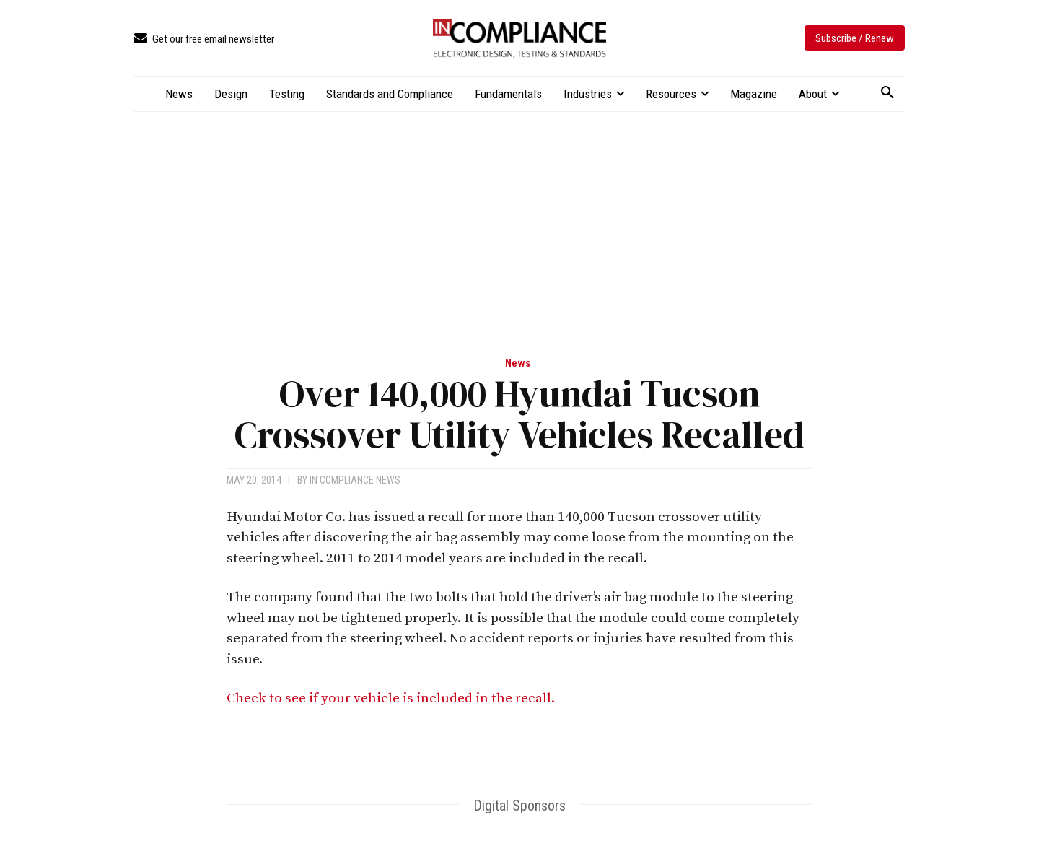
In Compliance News (355, 480)
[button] (887, 93)
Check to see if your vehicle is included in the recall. (392, 698)
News (517, 363)
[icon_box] (204, 39)
